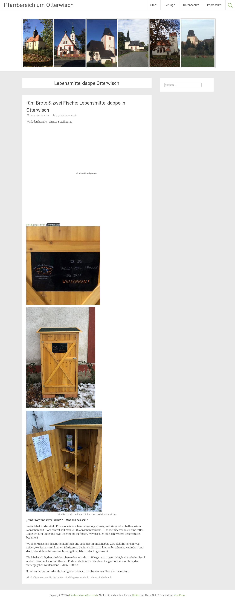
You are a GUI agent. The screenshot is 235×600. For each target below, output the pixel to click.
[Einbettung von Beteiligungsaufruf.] (86, 173)
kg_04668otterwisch (66, 115)
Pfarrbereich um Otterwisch (39, 5)
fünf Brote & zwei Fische (42, 577)
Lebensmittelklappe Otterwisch (72, 577)
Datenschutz (191, 5)
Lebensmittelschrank (101, 577)
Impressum (214, 5)
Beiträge (170, 5)
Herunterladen (53, 224)
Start (153, 5)
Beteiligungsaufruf (35, 224)
